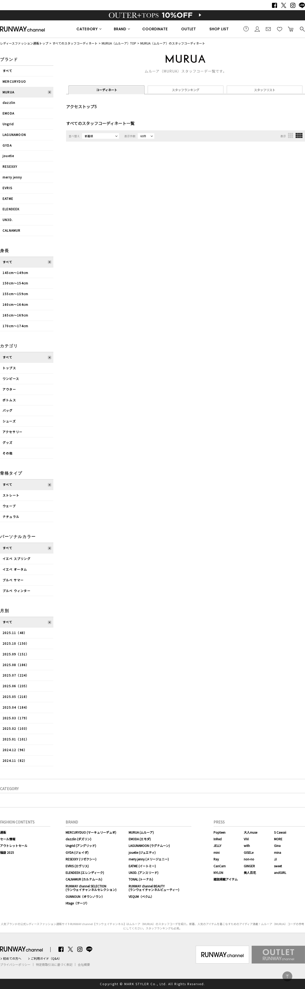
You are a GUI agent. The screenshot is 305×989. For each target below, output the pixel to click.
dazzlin (9, 102)
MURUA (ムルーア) (141, 832)
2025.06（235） (16, 686)
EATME (8, 198)
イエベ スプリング (16, 558)
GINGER (249, 866)
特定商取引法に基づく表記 (54, 964)
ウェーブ (9, 506)
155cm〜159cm (15, 294)
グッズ (8, 442)
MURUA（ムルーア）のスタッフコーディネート (172, 43)
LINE (302, 5)
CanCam (220, 866)
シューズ (9, 421)
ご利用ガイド (246, 29)
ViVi (246, 839)
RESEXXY (10, 166)
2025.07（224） (16, 675)
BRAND (120, 29)
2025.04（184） (16, 707)
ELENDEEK (11, 209)
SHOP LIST (219, 29)
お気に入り (280, 29)
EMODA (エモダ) (140, 839)
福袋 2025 (7, 852)
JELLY (217, 845)
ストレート (11, 495)
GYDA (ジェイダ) (77, 852)
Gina (277, 845)
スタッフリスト (264, 90)
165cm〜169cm (15, 315)
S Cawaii (280, 832)
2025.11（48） (15, 632)
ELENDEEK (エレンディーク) (85, 872)
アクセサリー (12, 432)
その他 (8, 453)
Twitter (284, 5)
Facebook (274, 5)
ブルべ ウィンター (16, 590)
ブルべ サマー (13, 580)
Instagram (293, 5)
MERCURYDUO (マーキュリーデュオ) (91, 832)
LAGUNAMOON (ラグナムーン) (149, 845)
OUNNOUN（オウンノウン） (85, 896)
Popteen (219, 832)
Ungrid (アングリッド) (81, 845)
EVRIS (7, 188)
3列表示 (290, 135)
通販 (3, 832)
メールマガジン (268, 29)
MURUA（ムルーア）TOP (119, 43)
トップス (9, 368)
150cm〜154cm (15, 283)
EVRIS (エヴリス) (77, 866)
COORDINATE (155, 29)
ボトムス (9, 400)
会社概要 (84, 964)
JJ (275, 859)
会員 (257, 29)
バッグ (8, 410)
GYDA (7, 145)
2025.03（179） (16, 718)
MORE (278, 839)
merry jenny (12, 177)
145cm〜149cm (15, 272)
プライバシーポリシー (15, 964)
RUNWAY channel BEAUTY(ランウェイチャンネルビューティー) (154, 888)
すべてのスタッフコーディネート (75, 43)
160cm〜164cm (15, 304)
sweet (278, 866)
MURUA (8, 92)
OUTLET (188, 29)
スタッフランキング (185, 90)
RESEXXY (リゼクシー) (81, 859)
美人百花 (250, 872)
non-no (249, 859)
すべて (7, 70)
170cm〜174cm (15, 326)
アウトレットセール (13, 845)
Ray (216, 859)
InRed (218, 839)
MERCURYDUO (14, 81)
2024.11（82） (15, 760)
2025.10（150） (16, 643)
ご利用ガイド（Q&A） (46, 958)
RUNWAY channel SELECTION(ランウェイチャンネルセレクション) (91, 888)
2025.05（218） (16, 696)
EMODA (8, 113)
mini (217, 852)
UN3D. (8, 219)
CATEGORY (87, 29)
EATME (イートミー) (142, 866)
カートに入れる (291, 29)
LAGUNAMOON (14, 134)
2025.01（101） (16, 739)
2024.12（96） (15, 750)
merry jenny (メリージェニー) (149, 859)
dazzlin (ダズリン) (78, 839)
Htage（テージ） (77, 903)
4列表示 (299, 135)
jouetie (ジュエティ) (142, 852)
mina (277, 852)
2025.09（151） (16, 654)
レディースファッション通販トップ (24, 43)
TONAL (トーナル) (141, 879)
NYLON (218, 872)
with (247, 845)
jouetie (8, 156)
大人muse (250, 832)
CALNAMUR (12, 230)
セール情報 (7, 839)
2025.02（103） (16, 728)
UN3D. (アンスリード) (143, 872)
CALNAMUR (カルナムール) (84, 879)
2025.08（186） (16, 665)
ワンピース (11, 378)
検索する (302, 29)
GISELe (248, 852)
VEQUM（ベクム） (141, 896)
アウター (9, 389)
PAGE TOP (287, 976)
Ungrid (8, 124)
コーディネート (106, 90)
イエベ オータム (15, 569)
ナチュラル (11, 516)
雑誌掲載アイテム (226, 879)
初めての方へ (12, 958)
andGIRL (280, 872)
